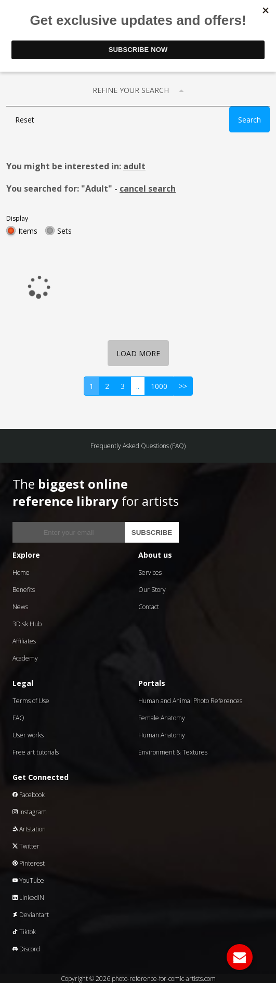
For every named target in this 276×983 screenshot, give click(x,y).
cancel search (148, 188)
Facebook (28, 794)
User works (28, 735)
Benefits (23, 589)
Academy (25, 658)
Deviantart (30, 914)
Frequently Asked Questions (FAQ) (138, 445)
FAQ (18, 717)
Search (249, 120)
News (20, 606)
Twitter (26, 846)
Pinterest (28, 863)
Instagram (29, 811)
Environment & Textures (172, 752)
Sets (64, 231)
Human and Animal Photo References (190, 700)
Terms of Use (30, 700)
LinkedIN (28, 897)
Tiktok (24, 931)
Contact (148, 606)
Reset (24, 120)
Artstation (29, 829)
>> (183, 386)
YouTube (28, 880)
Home (21, 572)
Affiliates (24, 641)
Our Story (152, 589)
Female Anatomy (161, 717)
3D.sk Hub (27, 624)
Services (150, 572)
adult (134, 166)
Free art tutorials (35, 752)
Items (27, 231)
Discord (26, 949)
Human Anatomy (161, 735)
